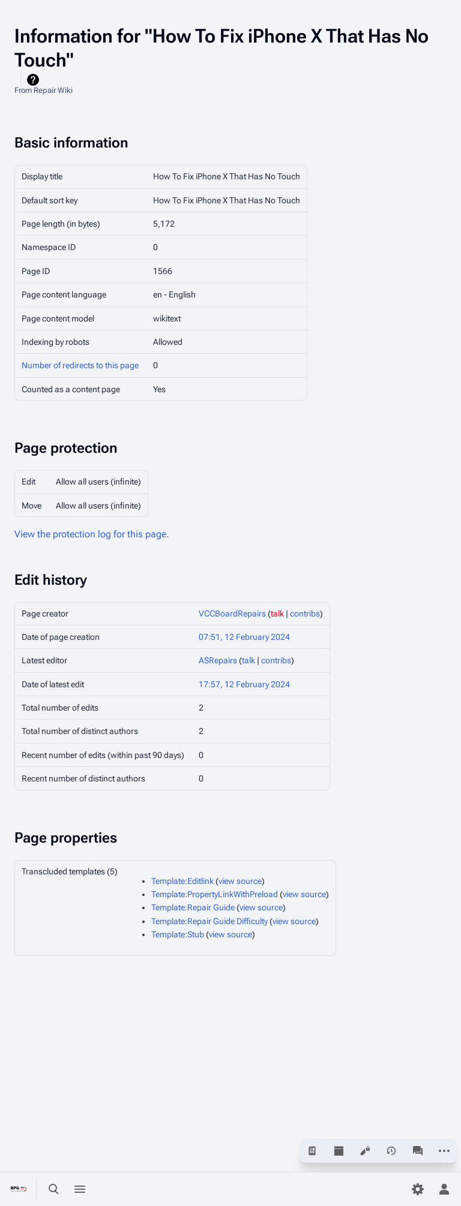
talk (277, 613)
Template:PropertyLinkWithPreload (214, 894)
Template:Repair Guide (193, 907)
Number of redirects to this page (80, 365)
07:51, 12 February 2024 (244, 637)
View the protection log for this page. (91, 534)
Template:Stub (177, 934)
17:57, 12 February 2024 (244, 684)
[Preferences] (418, 1189)
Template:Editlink (182, 881)
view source (240, 881)
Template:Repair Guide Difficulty (209, 921)
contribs (305, 613)
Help (34, 80)
